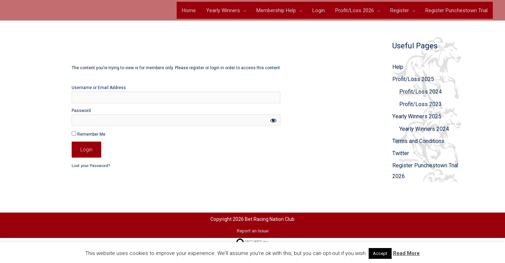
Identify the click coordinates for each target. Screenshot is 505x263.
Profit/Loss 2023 (420, 105)
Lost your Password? (91, 166)
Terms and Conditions (418, 143)
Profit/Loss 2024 (420, 92)
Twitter (400, 155)
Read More (406, 253)
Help (398, 67)
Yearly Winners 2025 (417, 117)
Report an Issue (252, 231)
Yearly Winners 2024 (424, 130)
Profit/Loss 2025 (413, 80)
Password (81, 111)
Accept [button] (380, 253)
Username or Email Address (99, 88)
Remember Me (88, 134)
